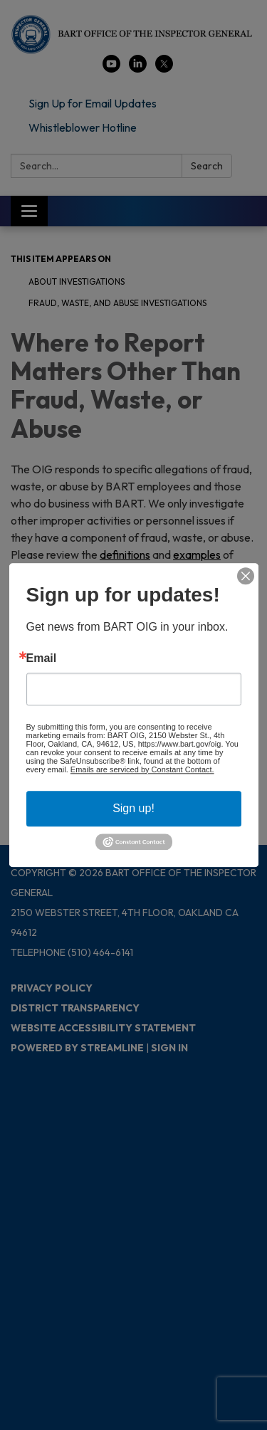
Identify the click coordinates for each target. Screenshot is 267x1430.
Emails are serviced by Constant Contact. (142, 769)
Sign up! (133, 808)
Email (41, 658)
